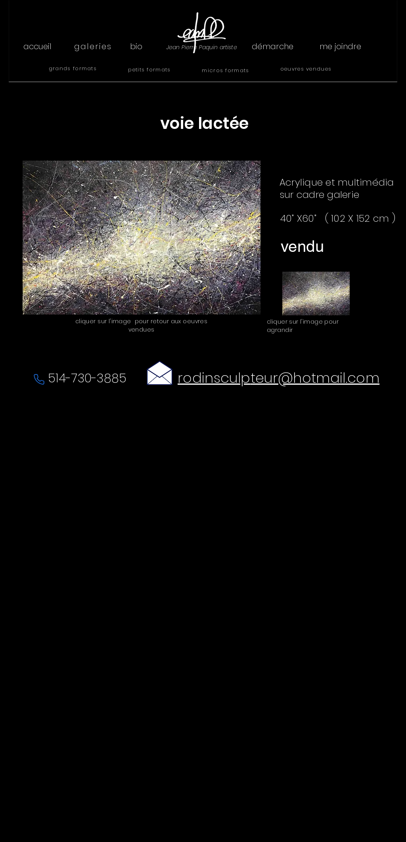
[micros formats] (226, 70)
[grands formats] (74, 68)
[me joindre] (340, 46)
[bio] (136, 46)
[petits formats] (150, 69)
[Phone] (39, 379)
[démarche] (272, 46)
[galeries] (94, 46)
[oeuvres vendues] (306, 68)
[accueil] (37, 46)
